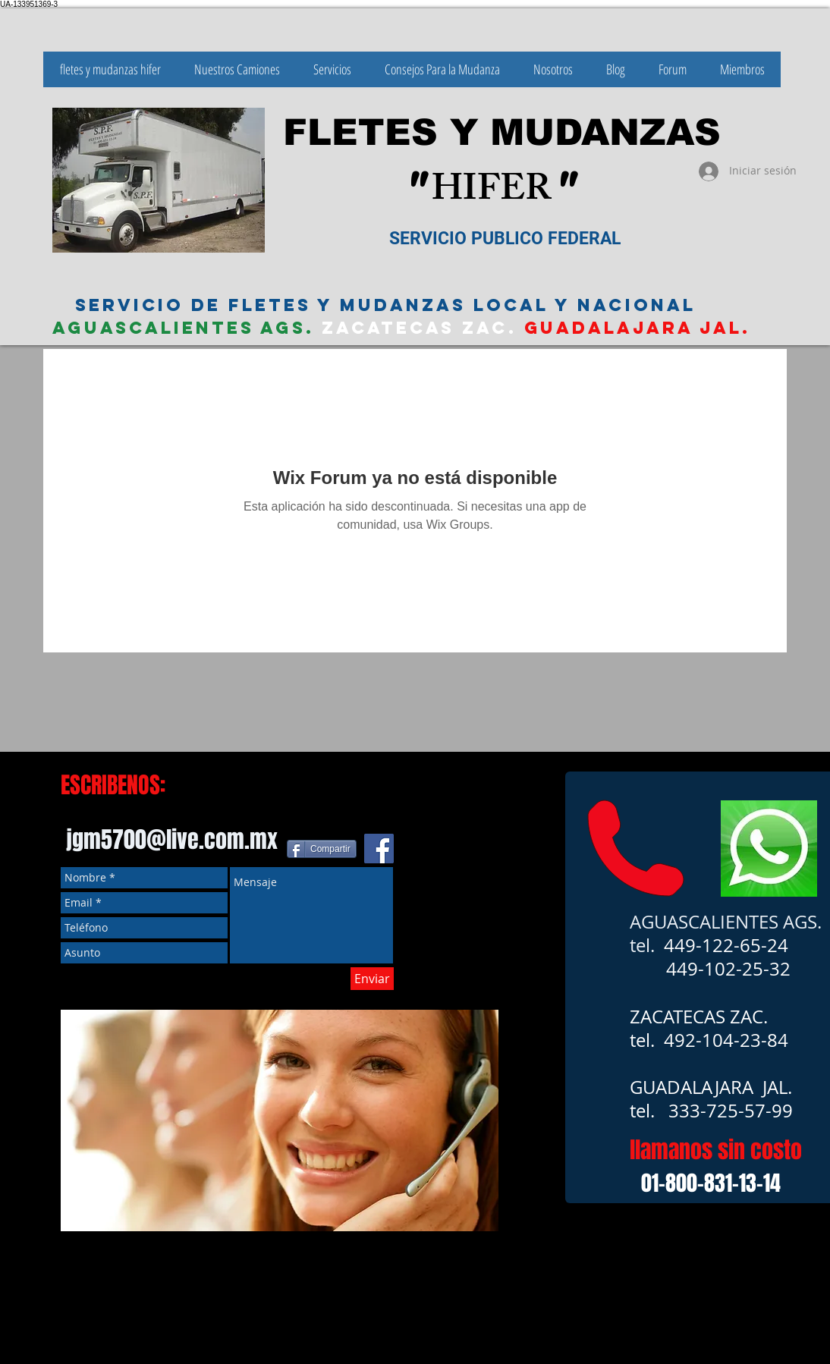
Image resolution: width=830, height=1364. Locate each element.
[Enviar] (372, 978)
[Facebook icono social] (379, 848)
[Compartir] (322, 849)
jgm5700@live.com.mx (172, 839)
